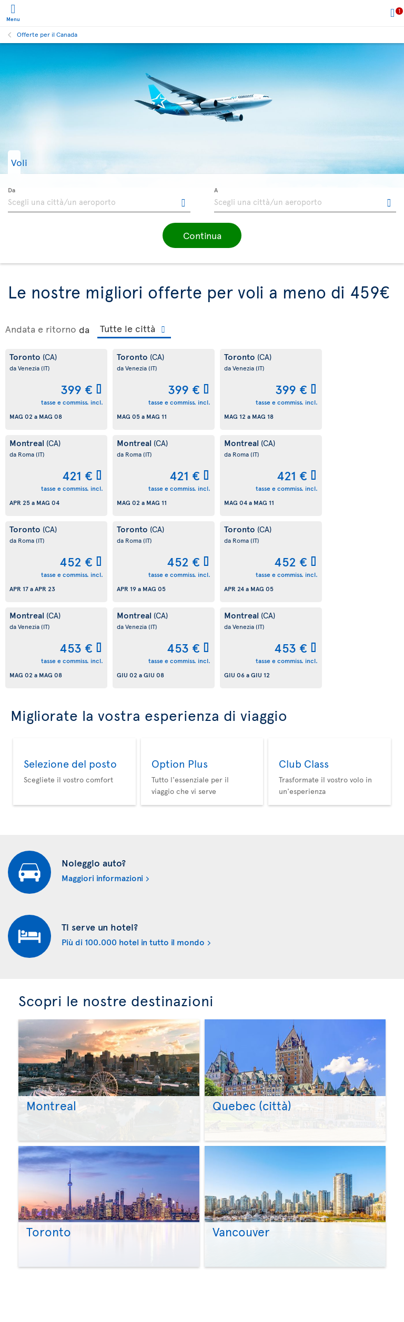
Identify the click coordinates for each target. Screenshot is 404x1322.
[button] (34, 162)
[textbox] (99, 200)
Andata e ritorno (40, 329)
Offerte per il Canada (47, 34)
